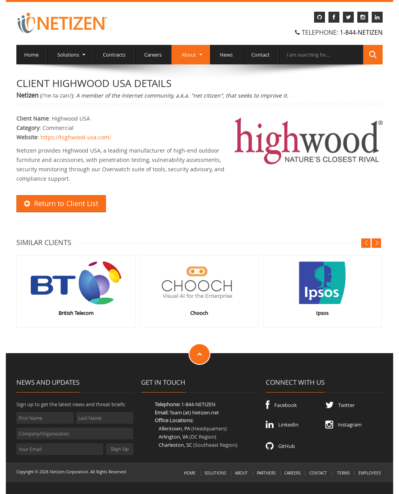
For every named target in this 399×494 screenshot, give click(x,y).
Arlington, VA (173, 436)
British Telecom (76, 312)
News (226, 54)
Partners (266, 473)
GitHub (280, 446)
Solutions (70, 54)
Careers (153, 54)
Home (31, 54)
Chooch (199, 312)
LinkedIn (282, 424)
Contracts (114, 54)
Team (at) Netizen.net (194, 412)
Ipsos (322, 312)
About (190, 54)
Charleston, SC (175, 444)
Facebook (281, 405)
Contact (260, 54)
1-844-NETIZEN (361, 32)
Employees (369, 473)
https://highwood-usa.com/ (76, 137)
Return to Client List (61, 203)
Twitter (340, 405)
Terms (343, 473)
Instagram (343, 424)
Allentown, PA (174, 428)
